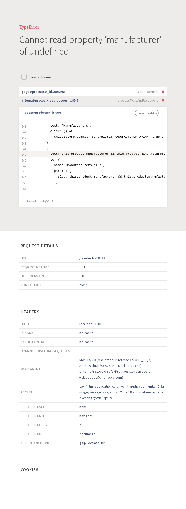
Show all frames (40, 77)
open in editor (146, 113)
